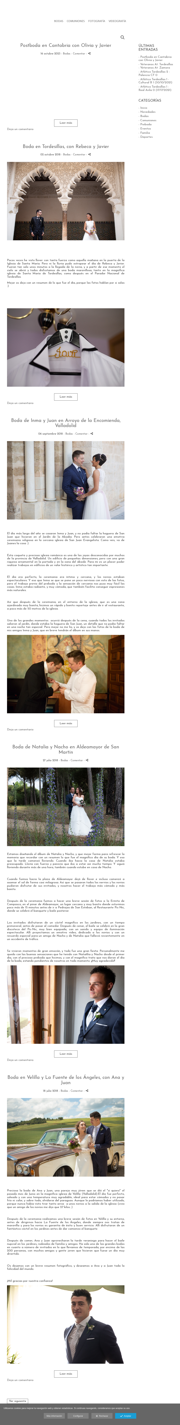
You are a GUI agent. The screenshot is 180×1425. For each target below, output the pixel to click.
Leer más (66, 122)
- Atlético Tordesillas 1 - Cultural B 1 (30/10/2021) (155, 81)
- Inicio (143, 107)
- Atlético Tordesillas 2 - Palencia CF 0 (154, 73)
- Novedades (147, 111)
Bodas (66, 53)
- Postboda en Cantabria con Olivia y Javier (155, 58)
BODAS (58, 21)
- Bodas (144, 116)
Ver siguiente (17, 1401)
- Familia (144, 132)
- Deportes (146, 136)
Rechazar (102, 1416)
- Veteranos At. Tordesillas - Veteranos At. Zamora (156, 66)
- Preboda (145, 124)
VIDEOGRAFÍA (117, 21)
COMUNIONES (76, 21)
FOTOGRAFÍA (96, 21)
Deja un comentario (20, 129)
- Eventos (145, 128)
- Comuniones (147, 120)
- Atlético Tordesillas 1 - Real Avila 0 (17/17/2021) (155, 88)
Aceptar (125, 1416)
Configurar (78, 1416)
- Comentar (78, 53)
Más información (54, 1416)
